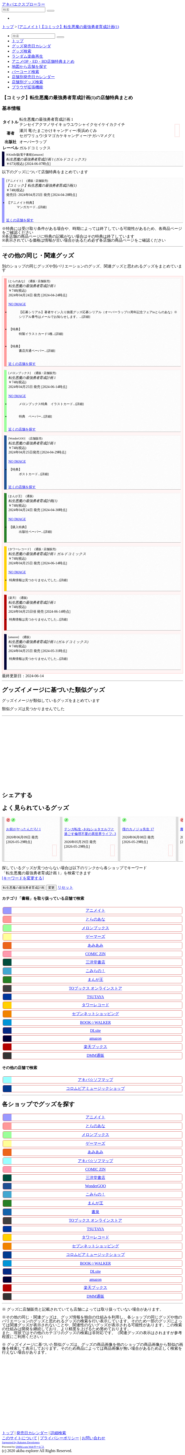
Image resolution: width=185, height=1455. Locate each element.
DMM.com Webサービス (30, 1446)
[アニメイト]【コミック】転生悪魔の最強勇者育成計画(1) (68, 27)
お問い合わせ (93, 1438)
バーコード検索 (25, 72)
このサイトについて (19, 1438)
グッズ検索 (21, 51)
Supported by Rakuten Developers (21, 1442)
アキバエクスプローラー (23, 4)
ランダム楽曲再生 (27, 56)
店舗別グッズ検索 (27, 82)
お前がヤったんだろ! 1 (23, 829)
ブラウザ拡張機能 (27, 87)
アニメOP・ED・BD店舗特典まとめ (43, 61)
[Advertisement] (92, 752)
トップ (8, 27)
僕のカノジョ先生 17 (138, 829)
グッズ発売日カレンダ (31, 46)
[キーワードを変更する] (23, 878)
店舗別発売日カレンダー (33, 77)
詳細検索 (58, 1433)
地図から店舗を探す (29, 66)
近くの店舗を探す (20, 220)
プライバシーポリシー (59, 1438)
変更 (51, 887)
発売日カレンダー (32, 1433)
